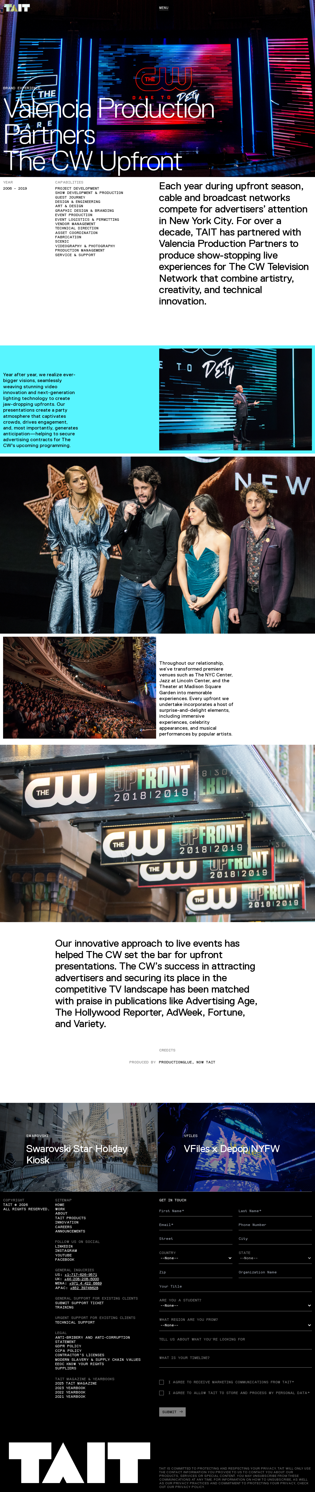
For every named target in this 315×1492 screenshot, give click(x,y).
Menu (163, 8)
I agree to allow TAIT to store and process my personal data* (234, 1393)
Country (167, 1253)
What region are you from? (188, 1319)
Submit (172, 1412)
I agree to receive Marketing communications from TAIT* (226, 1382)
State (244, 1253)
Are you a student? (180, 1300)
